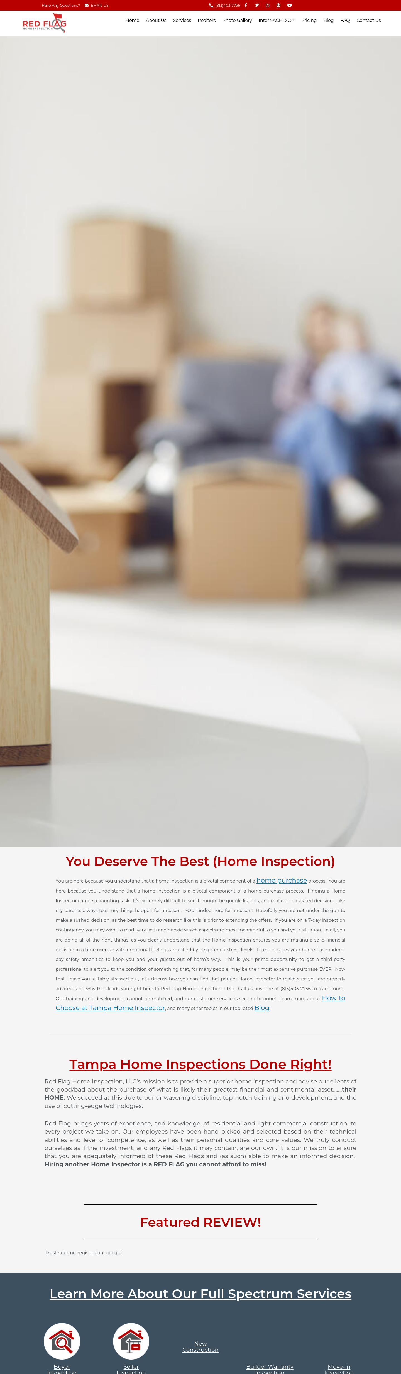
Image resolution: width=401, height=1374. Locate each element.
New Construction (200, 1346)
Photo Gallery (237, 20)
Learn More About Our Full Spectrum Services (200, 1294)
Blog (329, 20)
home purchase (281, 880)
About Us (156, 20)
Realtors (207, 20)
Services (182, 20)
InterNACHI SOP (277, 20)
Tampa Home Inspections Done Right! (200, 1064)
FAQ (345, 20)
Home (132, 20)
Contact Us (369, 20)
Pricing (309, 20)
